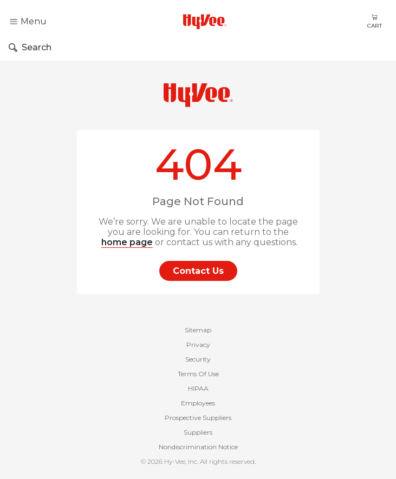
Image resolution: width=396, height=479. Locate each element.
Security (198, 359)
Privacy (198, 344)
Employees (198, 403)
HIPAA (198, 388)
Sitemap (198, 330)
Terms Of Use (198, 374)
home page (127, 242)
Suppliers (198, 432)
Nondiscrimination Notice (198, 447)
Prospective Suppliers (198, 418)
